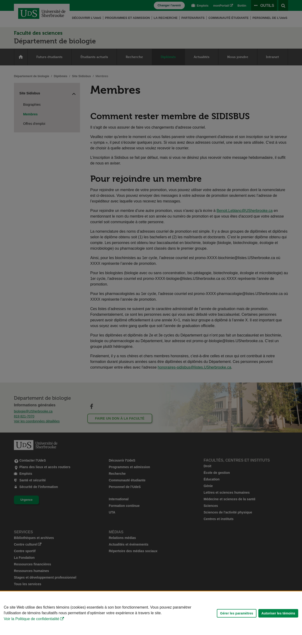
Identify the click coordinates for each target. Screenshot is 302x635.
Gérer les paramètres (236, 613)
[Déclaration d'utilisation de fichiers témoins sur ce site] (151, 613)
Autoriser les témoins (278, 613)
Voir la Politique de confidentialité (31, 619)
